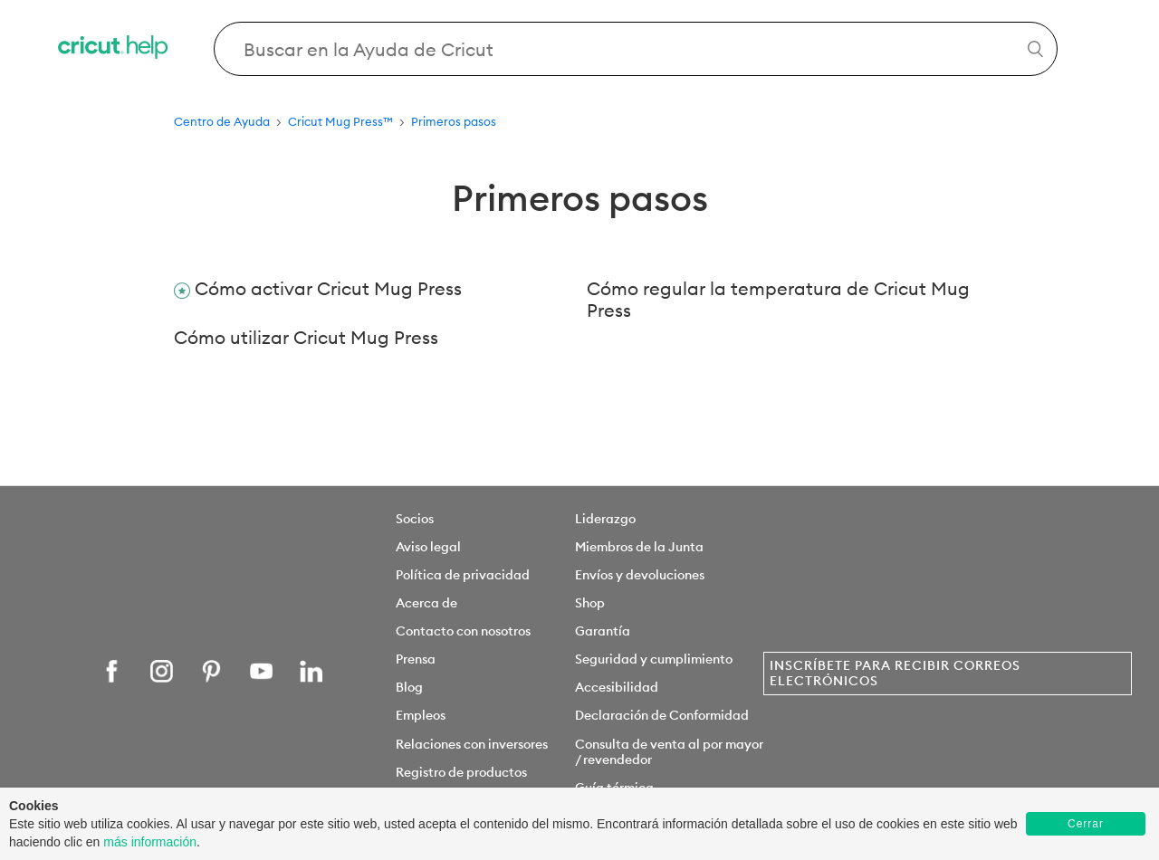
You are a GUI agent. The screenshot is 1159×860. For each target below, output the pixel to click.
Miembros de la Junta (639, 547)
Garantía (602, 631)
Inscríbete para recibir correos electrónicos (895, 673)
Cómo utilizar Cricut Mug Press (306, 337)
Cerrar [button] (1086, 823)
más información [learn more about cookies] (149, 842)
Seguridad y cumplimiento (654, 659)
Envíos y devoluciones (639, 575)
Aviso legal (428, 547)
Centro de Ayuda (222, 121)
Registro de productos (461, 772)
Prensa (416, 659)
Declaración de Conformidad (662, 715)
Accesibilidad (616, 687)
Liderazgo (605, 519)
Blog (409, 687)
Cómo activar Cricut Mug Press (328, 288)
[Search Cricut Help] (636, 49)
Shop (590, 603)
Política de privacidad (463, 575)
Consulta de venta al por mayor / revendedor (669, 752)
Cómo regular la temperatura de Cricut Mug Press (778, 299)
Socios (415, 519)
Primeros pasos (453, 121)
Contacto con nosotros (463, 631)
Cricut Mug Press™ (340, 121)
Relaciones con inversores (472, 744)
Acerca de (426, 603)
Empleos (420, 715)
